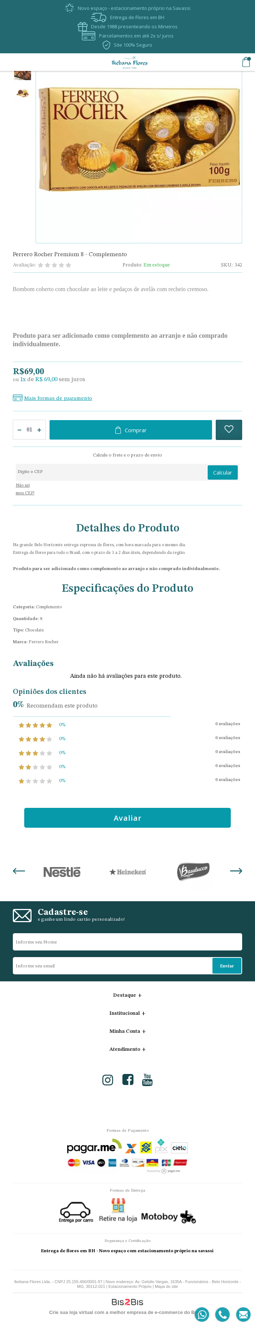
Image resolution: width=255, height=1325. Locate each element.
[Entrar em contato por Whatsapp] (202, 1315)
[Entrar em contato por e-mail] (242, 1315)
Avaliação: (24, 265)
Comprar (136, 430)
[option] (23, 74)
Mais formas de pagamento (58, 398)
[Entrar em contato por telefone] (222, 1315)
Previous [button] (19, 872)
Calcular (222, 472)
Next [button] (236, 872)
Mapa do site (166, 1286)
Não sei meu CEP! (25, 489)
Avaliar (128, 818)
